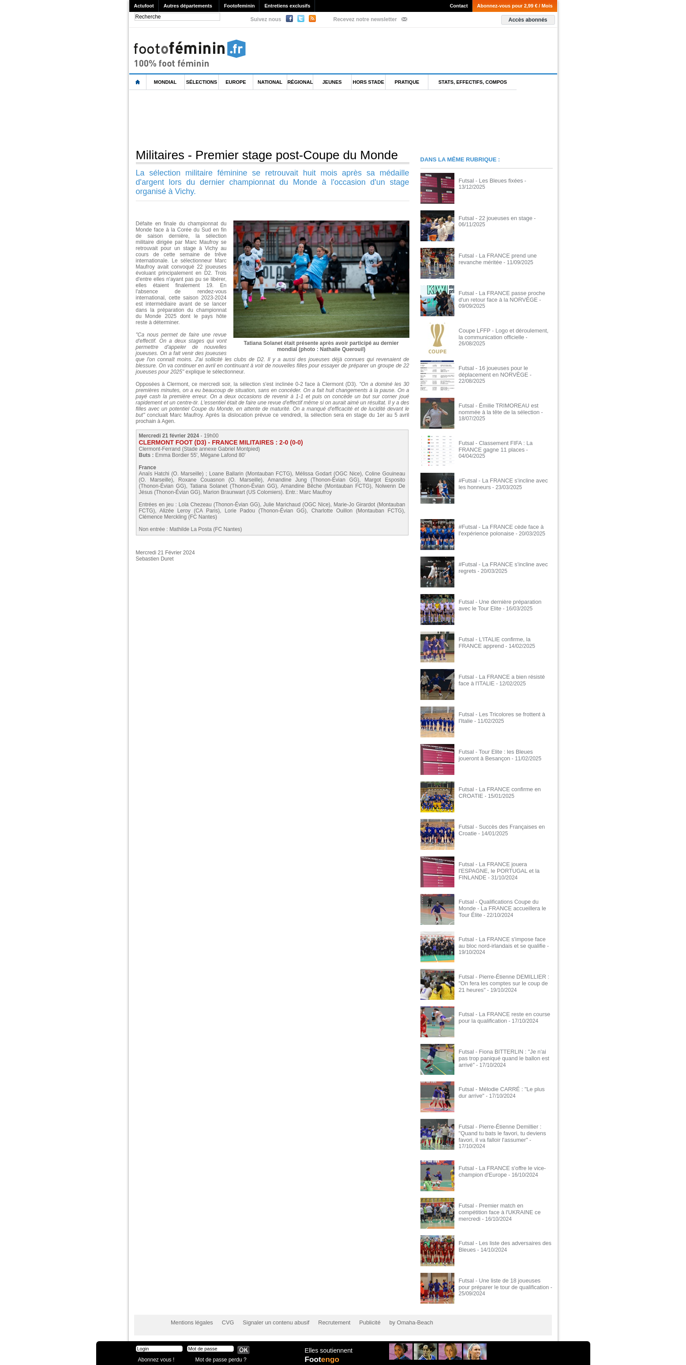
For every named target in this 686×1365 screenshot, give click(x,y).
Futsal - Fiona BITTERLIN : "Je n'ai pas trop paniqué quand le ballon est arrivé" (505, 1054)
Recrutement (326, 1321)
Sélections (201, 82)
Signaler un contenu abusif (271, 1321)
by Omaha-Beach (399, 1321)
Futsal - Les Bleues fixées (489, 180)
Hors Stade (368, 82)
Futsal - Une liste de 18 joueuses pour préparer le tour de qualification (503, 1282)
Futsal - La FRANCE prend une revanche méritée (495, 258)
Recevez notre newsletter (365, 19)
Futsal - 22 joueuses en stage (493, 218)
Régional (300, 82)
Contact (459, 5)
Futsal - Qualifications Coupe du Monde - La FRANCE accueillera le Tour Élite (505, 904)
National (270, 82)
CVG (225, 1321)
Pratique (406, 82)
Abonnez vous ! (155, 1358)
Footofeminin (239, 5)
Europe (235, 82)
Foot (323, 1359)
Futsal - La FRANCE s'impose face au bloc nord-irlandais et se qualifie (503, 942)
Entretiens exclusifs (287, 5)
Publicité (360, 1321)
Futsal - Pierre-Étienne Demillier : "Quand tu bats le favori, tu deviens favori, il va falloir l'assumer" (500, 1132)
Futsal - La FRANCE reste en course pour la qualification (502, 1017)
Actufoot (144, 5)
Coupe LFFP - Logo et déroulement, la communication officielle (504, 333)
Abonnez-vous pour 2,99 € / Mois (514, 5)
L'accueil (138, 82)
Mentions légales (190, 1321)
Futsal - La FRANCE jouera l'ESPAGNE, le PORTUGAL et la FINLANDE (497, 870)
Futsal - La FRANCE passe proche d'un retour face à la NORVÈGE (505, 296)
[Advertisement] (289, 118)
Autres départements (188, 5)
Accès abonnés (527, 20)
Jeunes (332, 82)
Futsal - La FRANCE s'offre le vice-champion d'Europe (500, 1169)
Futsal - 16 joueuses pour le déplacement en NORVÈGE (492, 371)
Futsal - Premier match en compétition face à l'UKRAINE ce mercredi (503, 1207)
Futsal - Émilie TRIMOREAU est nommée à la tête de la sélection (497, 408)
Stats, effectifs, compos (473, 82)
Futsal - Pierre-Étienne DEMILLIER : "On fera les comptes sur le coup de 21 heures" (504, 982)
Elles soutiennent (328, 1350)
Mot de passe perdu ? (218, 1358)
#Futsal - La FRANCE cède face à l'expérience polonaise (499, 530)
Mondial (165, 82)
